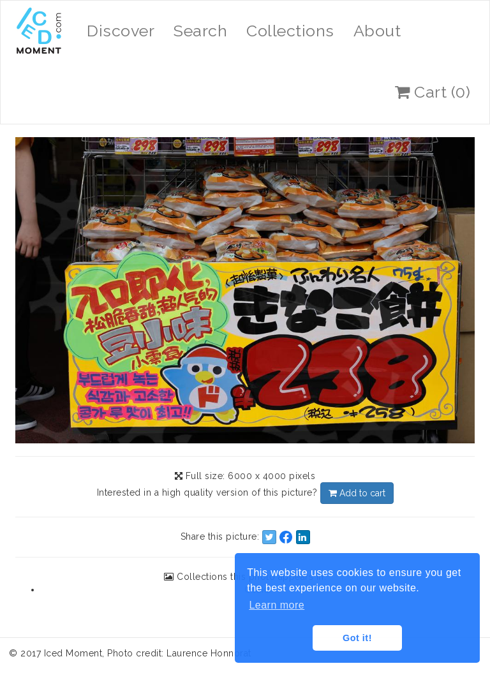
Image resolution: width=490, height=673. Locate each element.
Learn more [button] (276, 605)
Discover (120, 30)
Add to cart (357, 493)
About (377, 30)
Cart (432, 91)
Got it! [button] (357, 638)
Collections (290, 30)
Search (200, 30)
